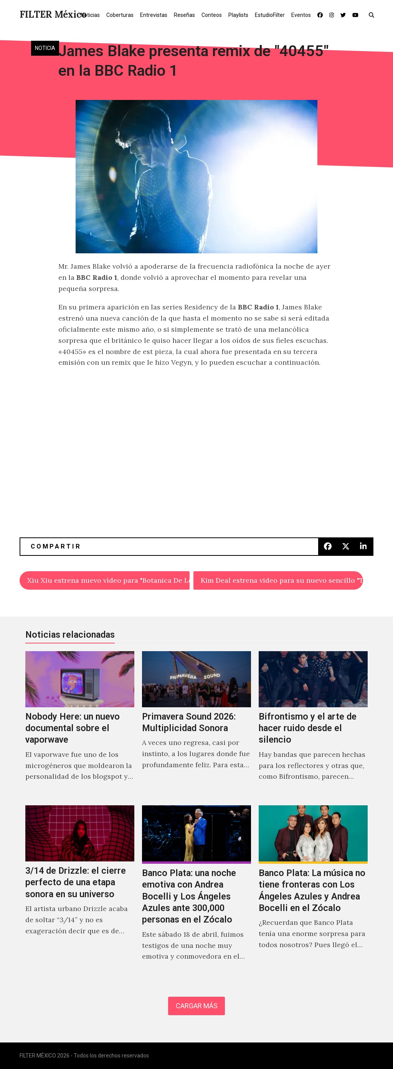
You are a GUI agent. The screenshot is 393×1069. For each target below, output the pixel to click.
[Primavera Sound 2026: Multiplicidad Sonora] (196, 724)
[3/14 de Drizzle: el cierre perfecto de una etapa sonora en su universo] (79, 891)
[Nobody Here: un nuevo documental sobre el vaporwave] (79, 724)
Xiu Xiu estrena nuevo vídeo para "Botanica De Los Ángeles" (108, 580)
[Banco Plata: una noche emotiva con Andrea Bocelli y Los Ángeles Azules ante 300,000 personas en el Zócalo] (196, 891)
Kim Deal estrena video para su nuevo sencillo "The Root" (282, 580)
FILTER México (53, 14)
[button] (373, 14)
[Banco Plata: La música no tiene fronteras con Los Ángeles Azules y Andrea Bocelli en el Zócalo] (313, 891)
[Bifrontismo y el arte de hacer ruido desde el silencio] (313, 724)
